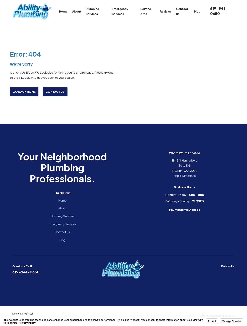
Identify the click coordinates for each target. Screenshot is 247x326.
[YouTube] (216, 273)
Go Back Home (24, 91)
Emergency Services (62, 224)
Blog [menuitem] (197, 11)
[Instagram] (233, 273)
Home (62, 200)
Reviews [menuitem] (166, 11)
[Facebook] (208, 273)
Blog (62, 240)
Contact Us (55, 91)
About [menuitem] (76, 11)
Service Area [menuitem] (145, 11)
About (62, 208)
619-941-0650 (219, 11)
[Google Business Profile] (224, 273)
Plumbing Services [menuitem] (92, 11)
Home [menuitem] (63, 11)
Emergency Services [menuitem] (120, 11)
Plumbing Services (62, 216)
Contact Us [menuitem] (182, 11)
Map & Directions (184, 176)
